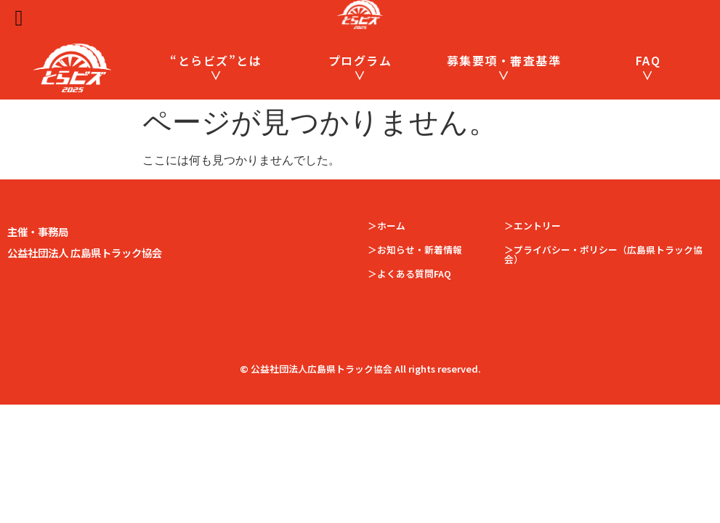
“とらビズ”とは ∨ (216, 67)
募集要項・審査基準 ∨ (504, 67)
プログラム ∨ (360, 67)
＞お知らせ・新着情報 (415, 249)
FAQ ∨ (648, 67)
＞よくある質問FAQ (409, 273)
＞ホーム (386, 225)
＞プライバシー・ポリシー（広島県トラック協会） (603, 254)
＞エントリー (532, 225)
